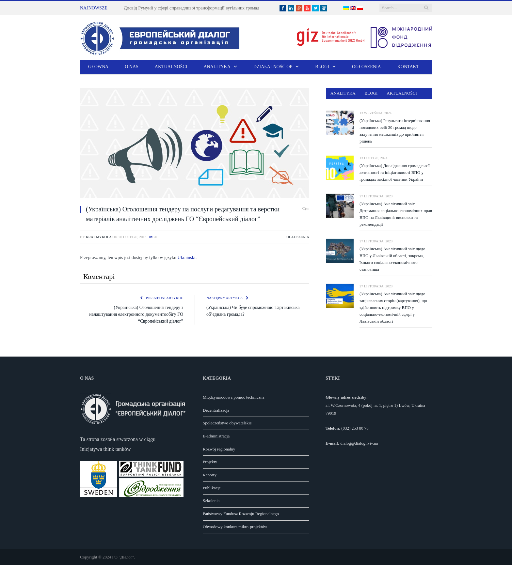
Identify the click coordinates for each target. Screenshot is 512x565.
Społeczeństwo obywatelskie (227, 422)
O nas (131, 66)
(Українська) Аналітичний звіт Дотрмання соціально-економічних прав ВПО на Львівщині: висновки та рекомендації (396, 214)
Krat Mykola (99, 237)
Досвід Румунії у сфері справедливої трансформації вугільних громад (191, 8)
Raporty (209, 474)
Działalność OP (272, 66)
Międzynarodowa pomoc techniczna (233, 397)
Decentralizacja (216, 410)
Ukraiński (187, 257)
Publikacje (212, 487)
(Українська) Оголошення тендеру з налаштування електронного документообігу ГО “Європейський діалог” (136, 314)
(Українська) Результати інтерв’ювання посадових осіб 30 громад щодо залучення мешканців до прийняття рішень (395, 131)
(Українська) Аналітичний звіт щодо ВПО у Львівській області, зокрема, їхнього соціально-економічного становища (392, 259)
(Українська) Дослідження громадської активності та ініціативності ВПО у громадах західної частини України (395, 172)
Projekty (210, 461)
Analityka (216, 66)
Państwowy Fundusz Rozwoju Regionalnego (241, 513)
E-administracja (216, 436)
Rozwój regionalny (219, 449)
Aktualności (171, 66)
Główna (98, 66)
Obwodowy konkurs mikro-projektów (235, 526)
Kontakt (408, 66)
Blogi (322, 66)
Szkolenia (211, 500)
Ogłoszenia (366, 66)
